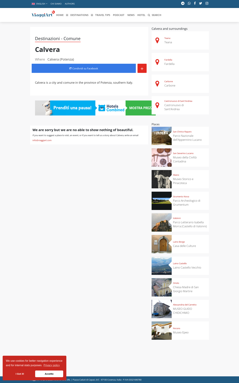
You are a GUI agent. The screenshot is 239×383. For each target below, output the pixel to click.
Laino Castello (180, 263)
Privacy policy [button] (52, 365)
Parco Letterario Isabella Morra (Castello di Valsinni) (190, 224)
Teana (167, 38)
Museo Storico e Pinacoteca (183, 181)
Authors (70, 3)
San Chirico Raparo (182, 131)
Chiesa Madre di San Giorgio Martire (186, 289)
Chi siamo (56, 3)
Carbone (168, 81)
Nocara (176, 328)
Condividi (83, 68)
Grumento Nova (181, 196)
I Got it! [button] (20, 374)
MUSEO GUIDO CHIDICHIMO (182, 311)
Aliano (176, 174)
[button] (39, 4)
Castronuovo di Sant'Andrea (178, 100)
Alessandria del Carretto (185, 304)
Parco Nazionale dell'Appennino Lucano (187, 138)
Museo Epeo (181, 332)
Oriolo (176, 283)
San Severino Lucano (183, 153)
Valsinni (177, 218)
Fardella (168, 59)
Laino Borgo (179, 241)
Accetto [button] (49, 374)
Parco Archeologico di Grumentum (186, 202)
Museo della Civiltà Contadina (185, 159)
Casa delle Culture (184, 246)
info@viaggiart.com (42, 140)
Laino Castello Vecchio (187, 267)
